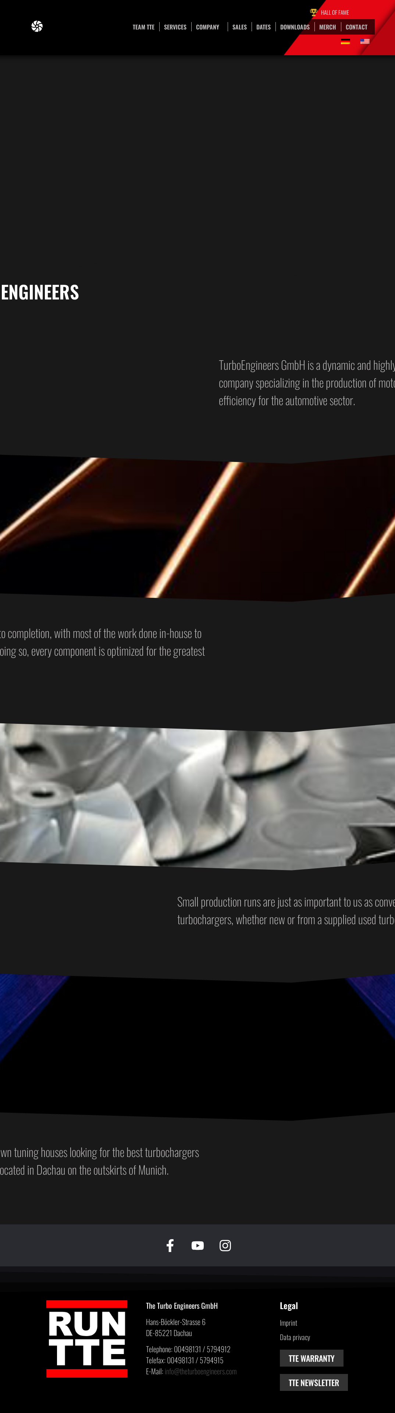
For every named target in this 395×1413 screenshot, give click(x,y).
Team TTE (143, 26)
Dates (263, 26)
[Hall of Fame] (313, 12)
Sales (239, 26)
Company (209, 26)
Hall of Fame (335, 12)
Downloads (295, 26)
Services (175, 26)
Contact (356, 26)
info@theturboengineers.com (200, 1371)
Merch (327, 26)
